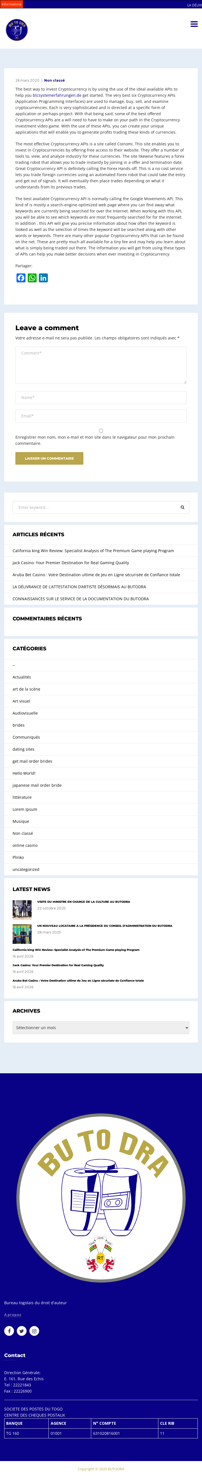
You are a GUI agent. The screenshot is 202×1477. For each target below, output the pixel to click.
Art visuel (21, 701)
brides (19, 725)
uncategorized (26, 869)
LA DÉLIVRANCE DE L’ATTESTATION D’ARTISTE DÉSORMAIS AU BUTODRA (79, 586)
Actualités (22, 677)
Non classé (54, 80)
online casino (25, 845)
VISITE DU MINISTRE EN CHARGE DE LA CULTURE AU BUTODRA (83, 902)
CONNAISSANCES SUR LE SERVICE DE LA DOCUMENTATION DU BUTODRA (81, 598)
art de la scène (26, 689)
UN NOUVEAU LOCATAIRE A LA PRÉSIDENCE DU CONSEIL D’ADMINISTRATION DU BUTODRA (104, 926)
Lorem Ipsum (25, 809)
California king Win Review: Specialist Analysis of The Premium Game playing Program (93, 550)
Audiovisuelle (25, 713)
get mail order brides (32, 761)
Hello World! (24, 773)
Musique (21, 821)
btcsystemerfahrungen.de (57, 95)
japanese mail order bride (37, 785)
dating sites (23, 749)
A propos (12, 1315)
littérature (22, 797)
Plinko (18, 857)
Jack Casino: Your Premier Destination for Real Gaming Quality (71, 562)
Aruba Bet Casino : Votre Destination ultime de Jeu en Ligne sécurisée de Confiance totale (96, 574)
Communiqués (26, 737)
